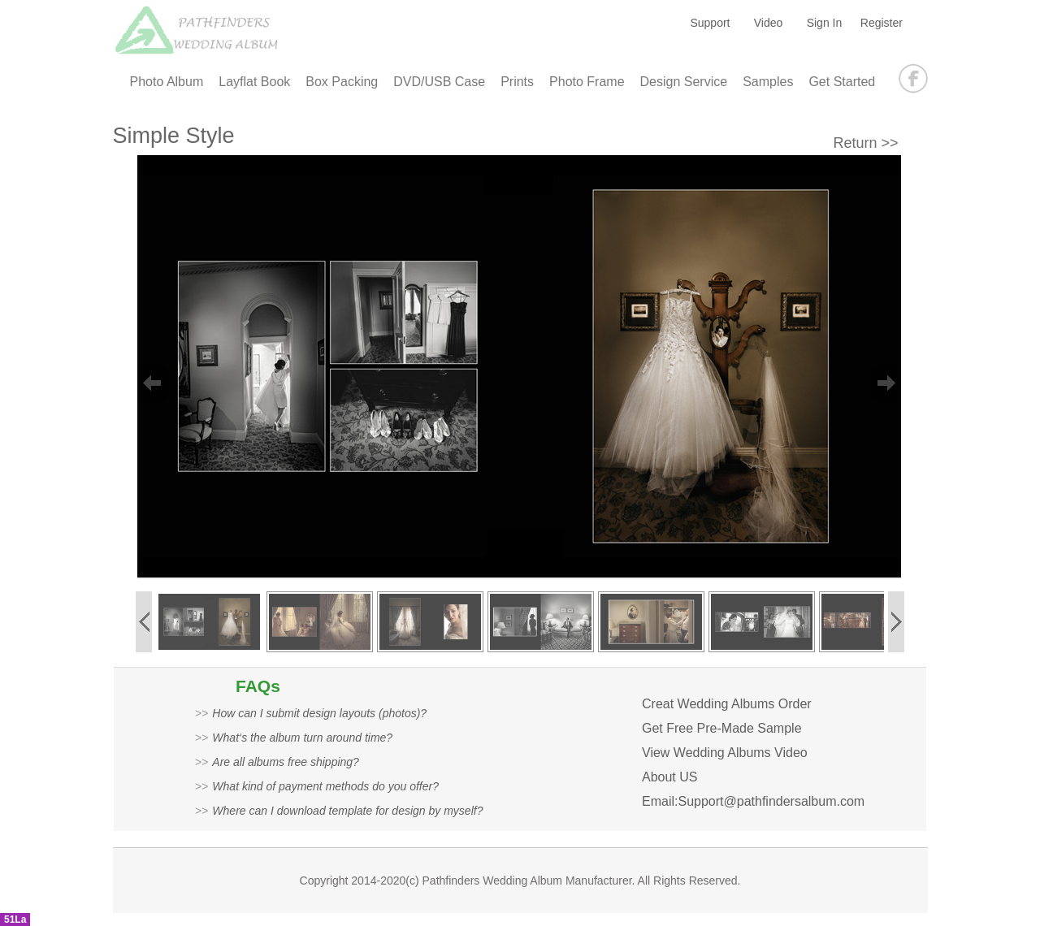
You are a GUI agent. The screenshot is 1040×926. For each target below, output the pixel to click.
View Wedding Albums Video (725, 752)
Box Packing (342, 82)
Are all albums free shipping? (285, 761)
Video (768, 22)
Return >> (866, 143)
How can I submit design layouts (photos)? (319, 713)
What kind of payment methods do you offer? (325, 786)
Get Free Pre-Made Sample (722, 728)
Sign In (825, 22)
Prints (517, 82)
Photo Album (167, 82)
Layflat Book (254, 82)
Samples (768, 82)
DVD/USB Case (439, 82)
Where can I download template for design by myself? (347, 810)
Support (710, 22)
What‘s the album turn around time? (302, 737)
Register (881, 22)
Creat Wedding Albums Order (727, 704)
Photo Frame (586, 82)
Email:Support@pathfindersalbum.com (753, 801)
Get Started (841, 82)
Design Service (684, 82)
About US (669, 777)
